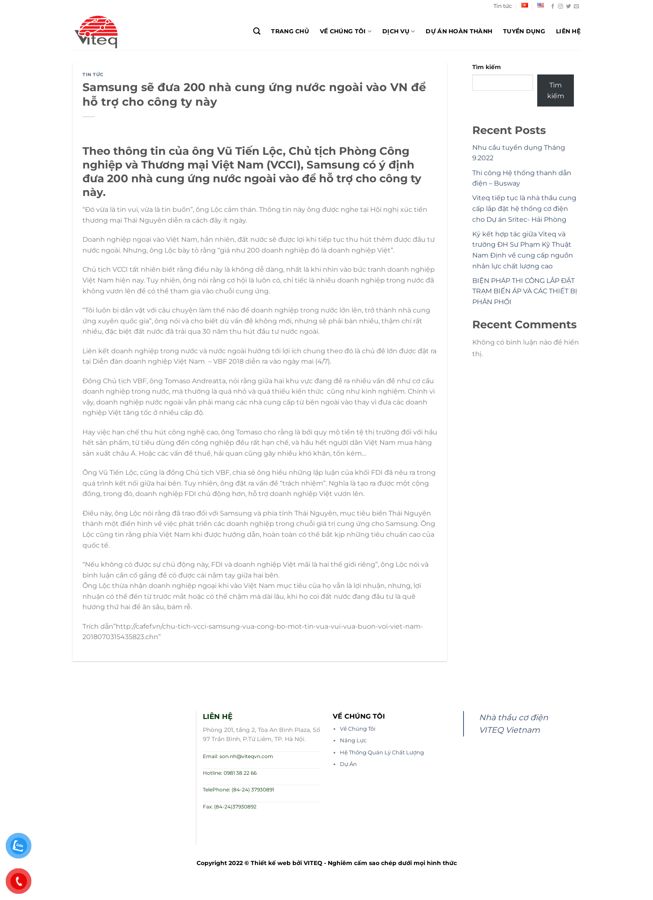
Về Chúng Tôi (358, 729)
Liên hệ (568, 31)
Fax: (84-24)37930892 (230, 806)
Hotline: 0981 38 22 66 (230, 773)
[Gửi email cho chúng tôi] (576, 7)
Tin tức (502, 6)
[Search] (256, 31)
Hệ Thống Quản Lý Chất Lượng (382, 752)
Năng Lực (353, 740)
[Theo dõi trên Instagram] (560, 7)
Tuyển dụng (524, 31)
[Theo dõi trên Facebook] (552, 7)
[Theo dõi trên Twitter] (568, 7)
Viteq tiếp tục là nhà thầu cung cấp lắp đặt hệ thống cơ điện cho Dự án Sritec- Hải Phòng (524, 208)
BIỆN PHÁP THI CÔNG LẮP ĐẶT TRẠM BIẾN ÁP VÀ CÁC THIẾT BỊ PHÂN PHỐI (524, 291)
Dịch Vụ (398, 31)
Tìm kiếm (486, 67)
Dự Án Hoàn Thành (459, 31)
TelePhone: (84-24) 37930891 (238, 789)
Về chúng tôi (345, 31)
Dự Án (348, 764)
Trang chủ (290, 31)
